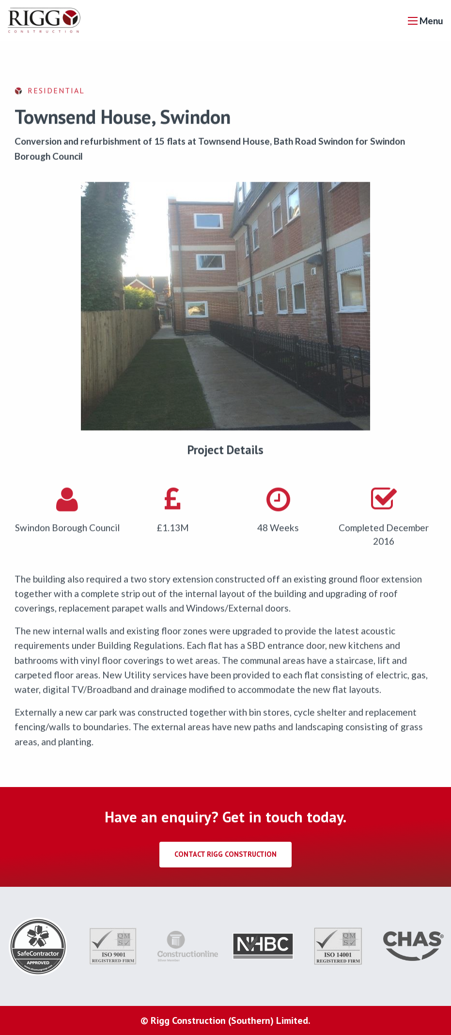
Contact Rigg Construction (225, 854)
